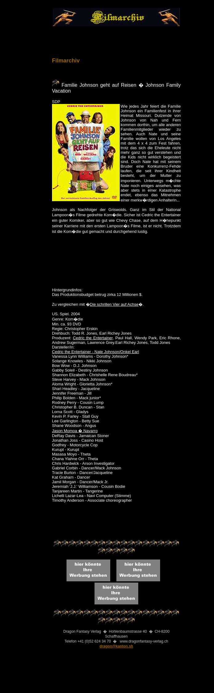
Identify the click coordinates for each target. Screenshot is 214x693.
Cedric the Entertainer (93, 338)
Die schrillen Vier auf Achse (114, 304)
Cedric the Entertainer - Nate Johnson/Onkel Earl (95, 351)
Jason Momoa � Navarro (75, 430)
